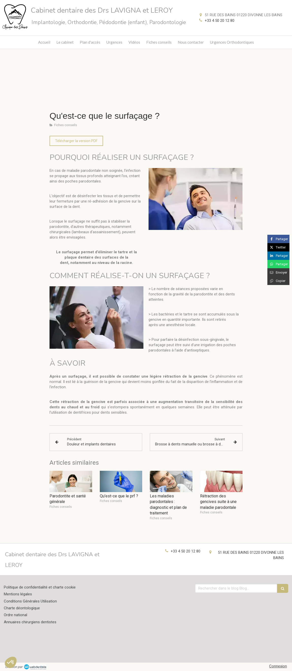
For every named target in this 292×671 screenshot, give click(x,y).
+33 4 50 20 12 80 (219, 20)
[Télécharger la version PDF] (76, 141)
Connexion (278, 666)
